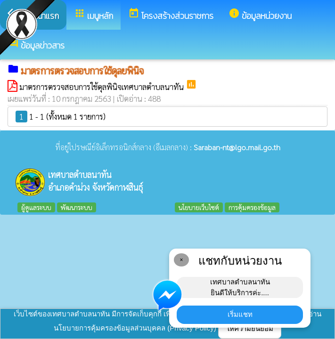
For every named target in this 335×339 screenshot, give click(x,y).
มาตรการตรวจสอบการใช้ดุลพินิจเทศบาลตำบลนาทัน (102, 86)
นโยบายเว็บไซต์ (199, 207)
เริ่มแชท (240, 314)
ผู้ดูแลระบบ (36, 207)
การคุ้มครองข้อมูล (252, 207)
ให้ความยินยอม (249, 328)
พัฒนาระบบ (76, 207)
